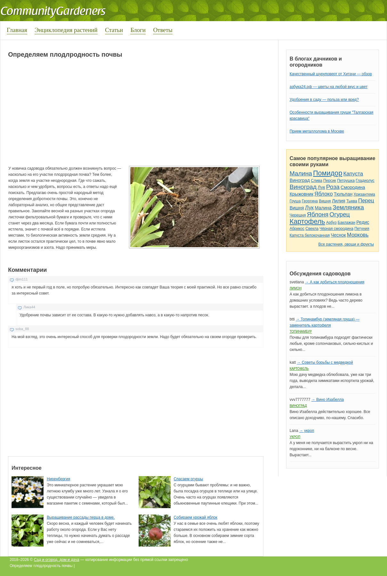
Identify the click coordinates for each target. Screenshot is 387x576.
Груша (295, 201)
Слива (316, 180)
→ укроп (306, 430)
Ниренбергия (58, 479)
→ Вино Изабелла (327, 399)
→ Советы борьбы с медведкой (325, 362)
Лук (321, 187)
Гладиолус (365, 180)
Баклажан (346, 222)
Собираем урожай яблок (195, 517)
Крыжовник (301, 194)
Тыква (351, 201)
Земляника (348, 207)
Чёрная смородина (336, 228)
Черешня (298, 215)
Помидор (327, 173)
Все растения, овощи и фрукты (346, 244)
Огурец (339, 214)
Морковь (357, 235)
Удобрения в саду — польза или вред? (324, 99)
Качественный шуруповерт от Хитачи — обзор (331, 74)
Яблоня (317, 214)
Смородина (353, 187)
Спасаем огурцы (188, 479)
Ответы (162, 30)
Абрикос (297, 228)
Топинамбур (301, 331)
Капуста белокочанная (310, 235)
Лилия (338, 200)
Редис (362, 222)
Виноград (300, 180)
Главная (17, 30)
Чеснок (338, 235)
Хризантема (364, 194)
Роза (333, 186)
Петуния (361, 228)
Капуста (353, 174)
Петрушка (346, 180)
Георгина (310, 201)
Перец (366, 201)
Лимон (296, 288)
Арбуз (331, 222)
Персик (329, 180)
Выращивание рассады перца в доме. (81, 517)
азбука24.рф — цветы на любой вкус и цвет (329, 87)
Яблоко (323, 194)
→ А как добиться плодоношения (334, 282)
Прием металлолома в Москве (317, 131)
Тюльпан (343, 194)
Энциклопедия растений (66, 30)
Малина (301, 173)
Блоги (138, 30)
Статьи (114, 30)
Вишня (325, 201)
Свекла (311, 228)
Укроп (295, 437)
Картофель (307, 221)
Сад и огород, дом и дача (56, 559)
